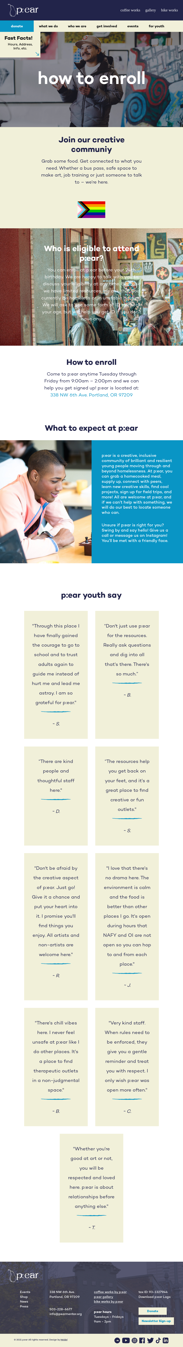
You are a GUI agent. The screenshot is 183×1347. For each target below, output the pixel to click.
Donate (152, 1311)
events (133, 26)
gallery (150, 10)
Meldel (64, 1339)
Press (24, 1306)
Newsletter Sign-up (156, 1321)
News (24, 1301)
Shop (24, 1297)
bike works (169, 10)
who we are (77, 26)
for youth (156, 26)
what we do (48, 26)
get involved (107, 26)
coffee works (130, 10)
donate (17, 26)
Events (25, 1292)
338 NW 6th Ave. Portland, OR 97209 (91, 395)
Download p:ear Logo (155, 1297)
